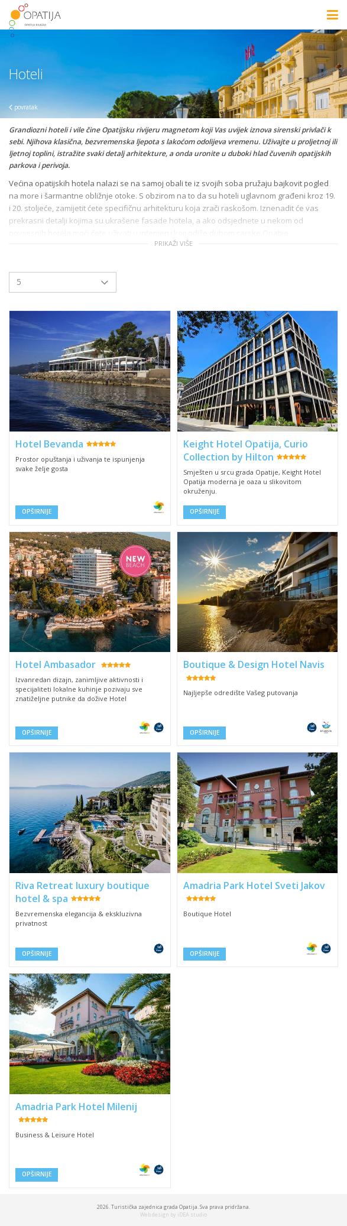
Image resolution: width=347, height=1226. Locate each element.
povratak (23, 107)
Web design (154, 1214)
